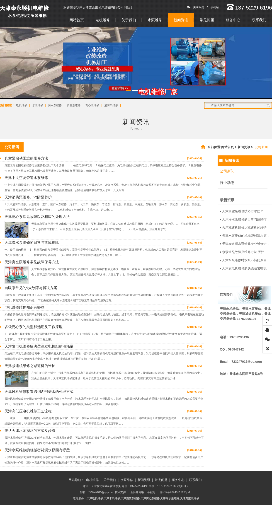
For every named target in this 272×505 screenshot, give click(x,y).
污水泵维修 (55, 105)
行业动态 (227, 183)
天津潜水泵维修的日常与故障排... (244, 219)
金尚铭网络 (137, 492)
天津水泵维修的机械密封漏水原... (244, 235)
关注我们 (195, 7)
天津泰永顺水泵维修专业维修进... (244, 244)
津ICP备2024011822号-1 (175, 492)
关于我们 (128, 20)
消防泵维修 (111, 105)
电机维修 (102, 20)
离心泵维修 (92, 105)
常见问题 (207, 20)
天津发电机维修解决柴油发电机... (244, 268)
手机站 (213, 7)
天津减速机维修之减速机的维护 (243, 227)
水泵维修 (155, 20)
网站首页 (76, 20)
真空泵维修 (73, 105)
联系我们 (259, 20)
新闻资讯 (181, 20)
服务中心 (233, 20)
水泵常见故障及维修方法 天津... (243, 252)
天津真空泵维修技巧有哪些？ (241, 211)
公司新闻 (227, 171)
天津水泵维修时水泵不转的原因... (244, 260)
